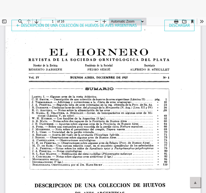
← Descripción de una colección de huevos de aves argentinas (76, 25)
